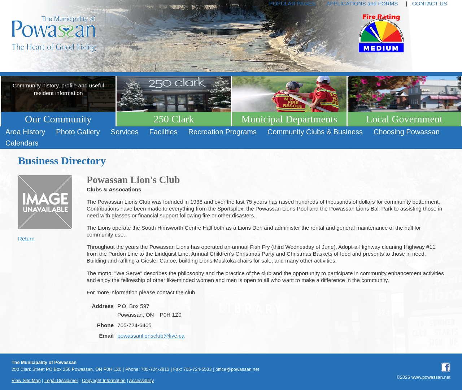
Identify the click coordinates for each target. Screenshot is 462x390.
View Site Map (26, 380)
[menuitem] (25, 132)
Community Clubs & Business (315, 132)
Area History (25, 132)
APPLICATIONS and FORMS (362, 3)
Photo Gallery (78, 132)
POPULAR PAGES (292, 3)
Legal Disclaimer (61, 380)
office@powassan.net (237, 369)
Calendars (21, 143)
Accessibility (141, 380)
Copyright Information (104, 380)
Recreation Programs (222, 132)
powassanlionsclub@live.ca (150, 336)
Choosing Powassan (407, 132)
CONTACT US (429, 3)
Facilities (163, 132)
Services (125, 132)
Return (26, 238)
